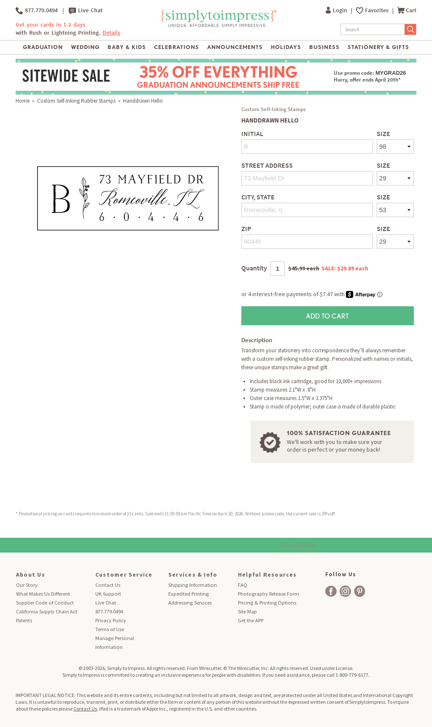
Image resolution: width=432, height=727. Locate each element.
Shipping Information (192, 585)
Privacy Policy (110, 620)
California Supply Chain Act (46, 611)
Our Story (27, 585)
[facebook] (331, 591)
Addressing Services (190, 602)
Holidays (286, 47)
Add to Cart (327, 316)
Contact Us (107, 585)
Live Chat (86, 10)
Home (23, 100)
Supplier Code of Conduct (45, 602)
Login (337, 10)
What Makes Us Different (43, 594)
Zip (246, 229)
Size (383, 134)
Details (111, 32)
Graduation (43, 47)
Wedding (85, 47)
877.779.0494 (37, 10)
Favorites (377, 10)
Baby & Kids (127, 47)
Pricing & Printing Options (267, 602)
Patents (24, 620)
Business (324, 47)
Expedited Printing (188, 594)
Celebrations (176, 47)
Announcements (235, 47)
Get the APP (250, 620)
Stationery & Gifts (379, 47)
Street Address (267, 165)
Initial (252, 134)
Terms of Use (109, 629)
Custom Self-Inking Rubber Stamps (76, 100)
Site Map (247, 611)
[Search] (372, 29)
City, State (258, 197)
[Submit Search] (410, 29)
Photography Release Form (268, 594)
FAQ (242, 585)
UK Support (108, 594)
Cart (406, 10)
